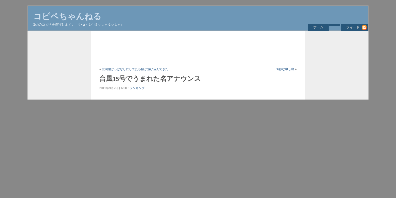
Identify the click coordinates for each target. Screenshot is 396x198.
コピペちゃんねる (67, 16)
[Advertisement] (199, 48)
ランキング (137, 88)
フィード (352, 27)
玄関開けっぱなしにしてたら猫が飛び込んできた (135, 69)
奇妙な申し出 (285, 69)
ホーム (318, 27)
